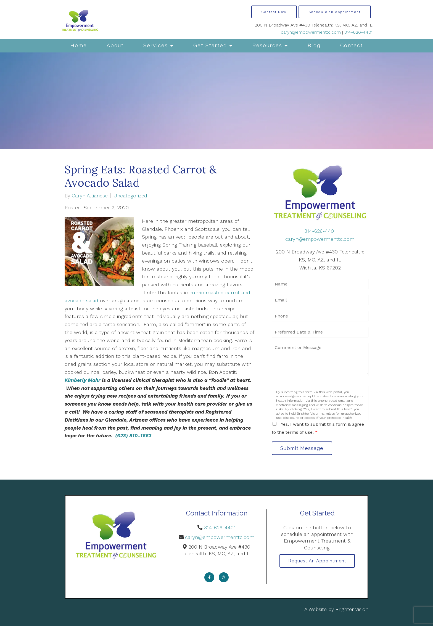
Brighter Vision (352, 610)
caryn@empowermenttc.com (311, 32)
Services (155, 45)
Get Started (210, 45)
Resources (267, 45)
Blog (314, 45)
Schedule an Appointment (335, 12)
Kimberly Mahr (83, 380)
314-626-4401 (358, 32)
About (115, 45)
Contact (351, 45)
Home (78, 45)
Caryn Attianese (90, 195)
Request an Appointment (317, 562)
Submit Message (303, 448)
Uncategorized (130, 195)
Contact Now (274, 12)
